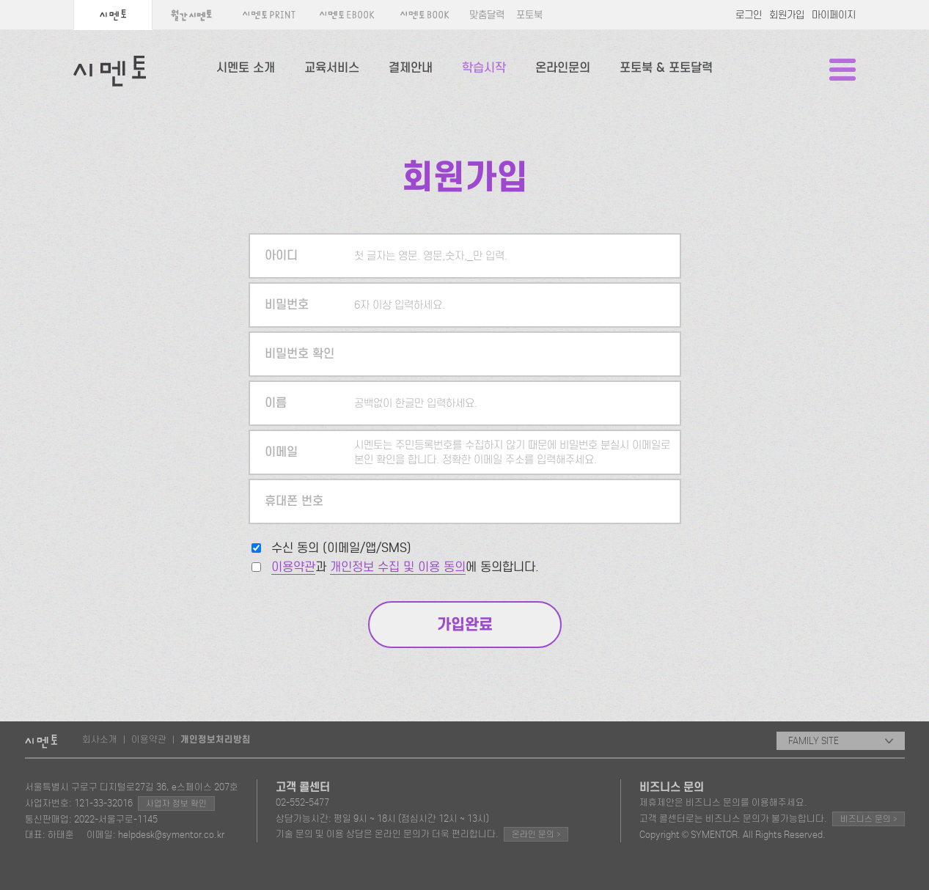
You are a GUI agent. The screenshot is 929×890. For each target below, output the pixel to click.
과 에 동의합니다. (405, 567)
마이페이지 (834, 15)
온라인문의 (562, 68)
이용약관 (293, 567)
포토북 (529, 15)
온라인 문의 (536, 834)
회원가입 (786, 15)
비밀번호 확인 (299, 353)
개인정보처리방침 (215, 740)
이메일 (281, 452)
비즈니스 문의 (868, 818)
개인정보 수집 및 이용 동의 (398, 567)
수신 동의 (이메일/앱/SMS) (341, 548)
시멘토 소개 (245, 68)
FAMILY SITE (840, 740)
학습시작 (484, 68)
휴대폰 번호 (294, 501)
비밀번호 (287, 304)
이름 (276, 403)
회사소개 (99, 739)
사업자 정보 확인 (176, 803)
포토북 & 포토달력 (666, 68)
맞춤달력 (486, 15)
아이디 (281, 255)
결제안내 (411, 68)
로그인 (748, 15)
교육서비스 (331, 68)
